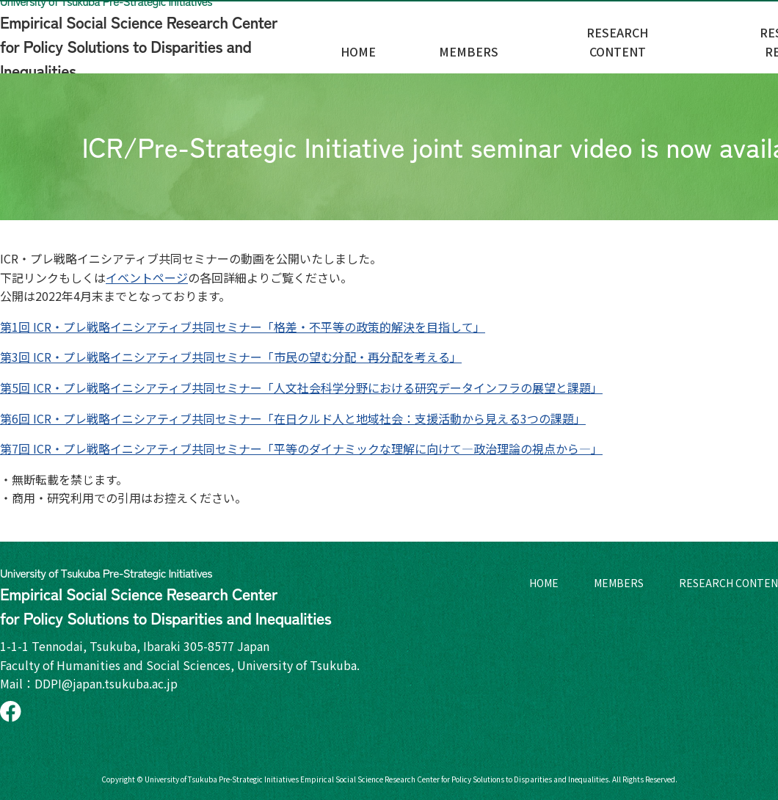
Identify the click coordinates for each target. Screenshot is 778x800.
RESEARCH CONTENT (699, 45)
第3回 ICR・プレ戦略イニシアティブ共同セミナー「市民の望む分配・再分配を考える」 (231, 357)
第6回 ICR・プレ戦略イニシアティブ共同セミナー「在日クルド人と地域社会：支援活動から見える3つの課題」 (293, 418)
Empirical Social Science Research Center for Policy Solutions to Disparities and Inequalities (165, 36)
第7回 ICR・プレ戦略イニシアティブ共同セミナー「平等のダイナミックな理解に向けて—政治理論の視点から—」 (301, 448)
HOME (491, 45)
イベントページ (147, 277)
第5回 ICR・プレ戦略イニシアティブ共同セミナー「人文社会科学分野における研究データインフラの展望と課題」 (301, 387)
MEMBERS (573, 45)
